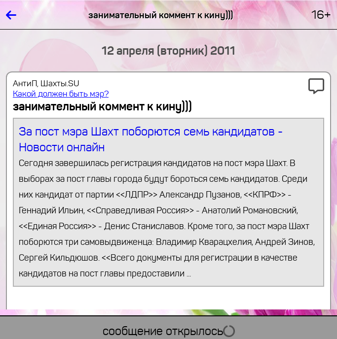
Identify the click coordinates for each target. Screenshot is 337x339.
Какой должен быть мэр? (61, 94)
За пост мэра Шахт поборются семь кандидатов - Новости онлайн (169, 202)
